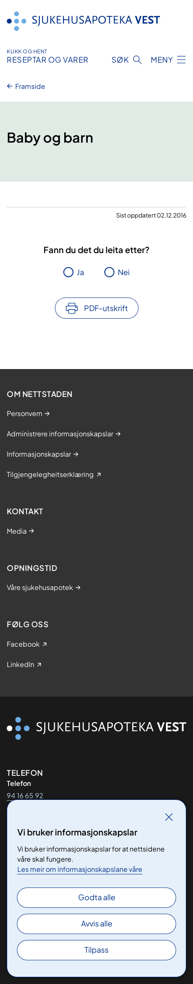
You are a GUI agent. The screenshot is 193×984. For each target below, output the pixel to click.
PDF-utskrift (106, 308)
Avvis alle (96, 923)
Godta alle (96, 897)
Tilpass (96, 949)
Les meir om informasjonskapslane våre (79, 869)
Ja (80, 272)
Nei (124, 272)
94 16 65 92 (25, 795)
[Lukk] (169, 817)
